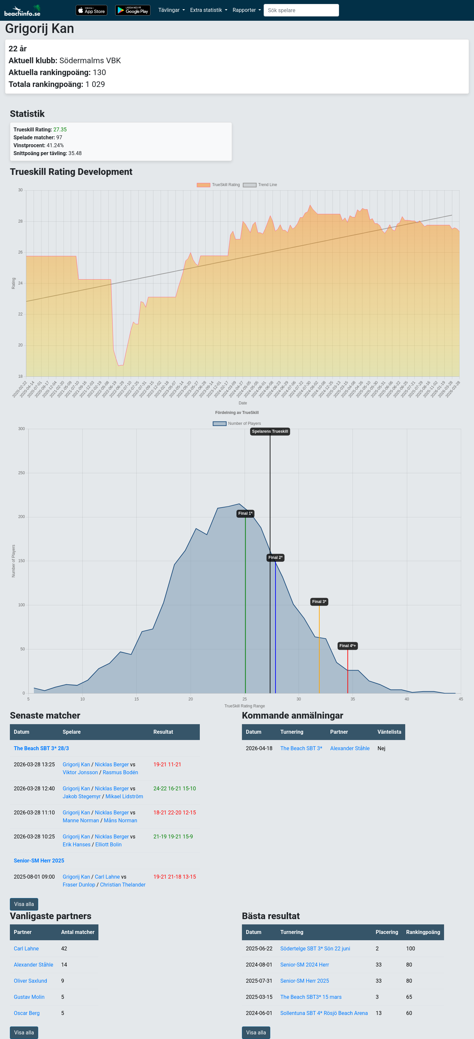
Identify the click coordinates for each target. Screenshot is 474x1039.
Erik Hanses (77, 844)
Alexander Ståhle (350, 748)
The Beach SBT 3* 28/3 (41, 748)
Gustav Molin (29, 997)
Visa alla (24, 904)
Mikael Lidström (124, 796)
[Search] (301, 10)
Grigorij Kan (76, 764)
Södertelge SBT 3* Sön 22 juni (315, 948)
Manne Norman (81, 820)
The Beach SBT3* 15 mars (311, 997)
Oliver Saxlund (30, 981)
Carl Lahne (107, 877)
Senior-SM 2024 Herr (304, 965)
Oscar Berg (27, 1013)
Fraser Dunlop (79, 885)
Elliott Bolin (108, 844)
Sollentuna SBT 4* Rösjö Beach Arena (324, 1013)
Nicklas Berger (112, 764)
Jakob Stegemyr (82, 796)
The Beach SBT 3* (301, 748)
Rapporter (245, 10)
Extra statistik (207, 10)
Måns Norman (120, 820)
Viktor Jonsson (80, 772)
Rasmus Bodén (120, 772)
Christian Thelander (122, 885)
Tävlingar (169, 10)
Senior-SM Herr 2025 (39, 861)
